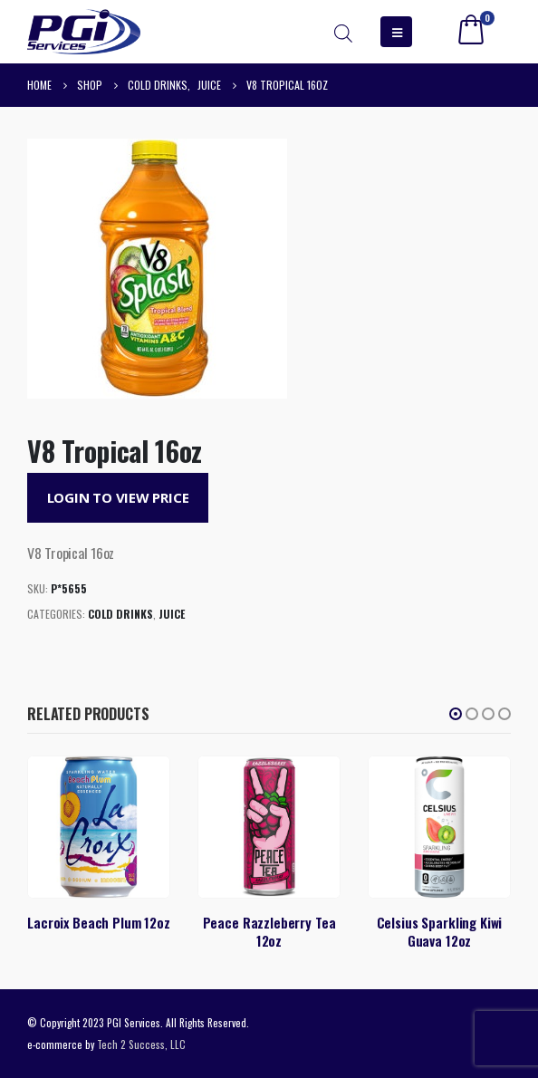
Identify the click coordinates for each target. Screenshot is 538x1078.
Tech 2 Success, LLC (141, 1044)
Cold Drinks (120, 613)
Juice (172, 613)
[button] (455, 714)
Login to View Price (118, 497)
